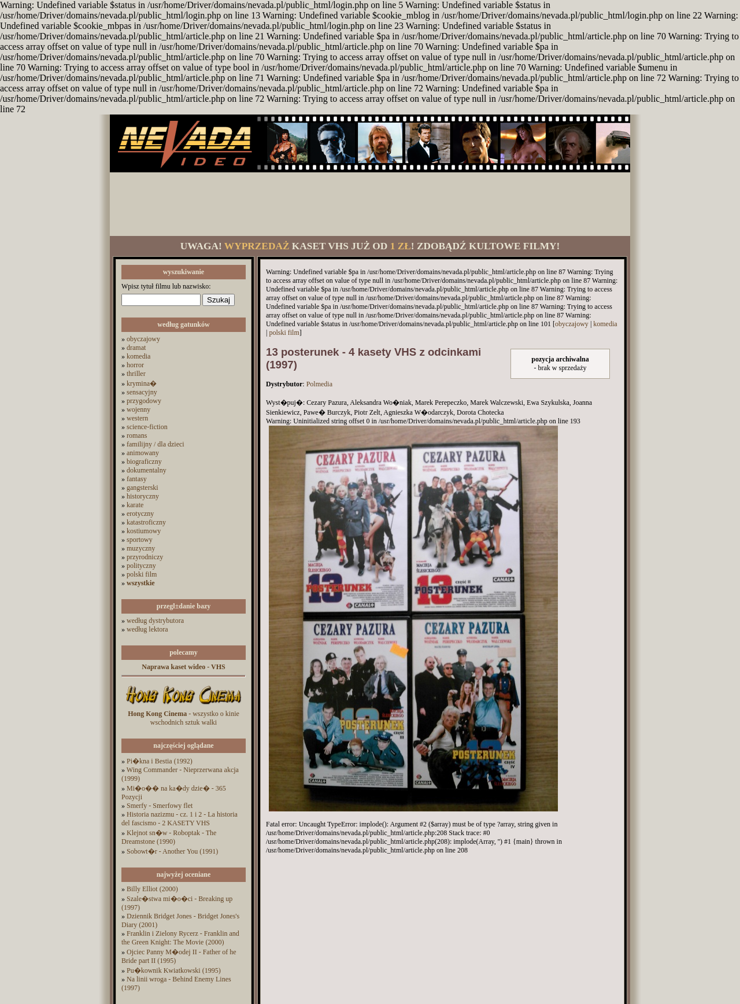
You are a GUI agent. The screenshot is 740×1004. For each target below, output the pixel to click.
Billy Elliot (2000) (152, 889)
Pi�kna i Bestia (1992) (160, 761)
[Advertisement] (370, 204)
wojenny (138, 409)
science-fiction (147, 427)
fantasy (137, 479)
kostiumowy (144, 531)
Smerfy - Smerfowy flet (160, 806)
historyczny (143, 496)
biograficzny (144, 461)
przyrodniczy (145, 557)
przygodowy (144, 401)
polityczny (141, 566)
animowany (143, 453)
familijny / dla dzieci (155, 444)
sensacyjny (142, 392)
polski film (142, 574)
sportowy (140, 540)
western (137, 418)
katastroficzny (146, 522)
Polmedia (319, 384)
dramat (136, 348)
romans (137, 435)
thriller (136, 374)
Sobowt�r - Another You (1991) (172, 851)
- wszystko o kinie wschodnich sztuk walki (183, 718)
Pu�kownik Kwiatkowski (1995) (174, 970)
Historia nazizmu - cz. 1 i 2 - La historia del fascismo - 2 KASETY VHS (179, 818)
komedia (138, 356)
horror (135, 365)
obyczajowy (143, 339)
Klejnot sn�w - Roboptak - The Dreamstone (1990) (168, 837)
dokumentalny (146, 470)
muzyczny (141, 548)
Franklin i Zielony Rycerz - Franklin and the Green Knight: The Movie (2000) (180, 937)
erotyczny (140, 514)
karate (135, 505)
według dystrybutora (155, 621)
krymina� (142, 383)
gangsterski (142, 487)
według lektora (147, 629)
